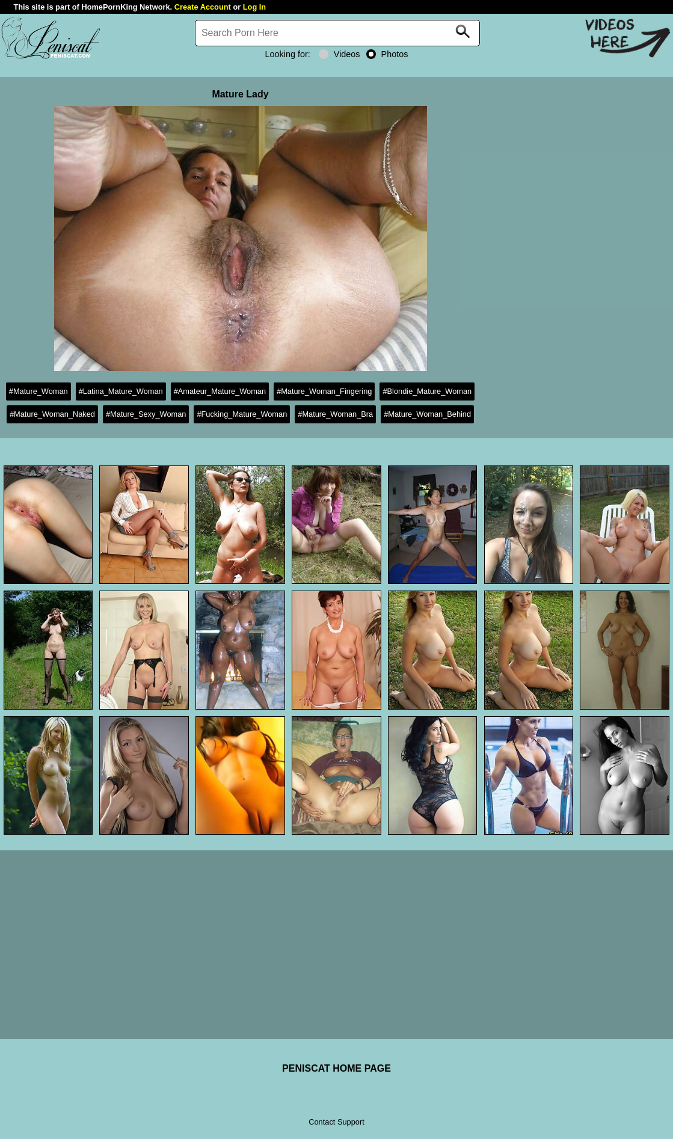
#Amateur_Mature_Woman (220, 391)
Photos (387, 54)
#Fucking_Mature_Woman (242, 414)
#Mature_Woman (38, 391)
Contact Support (336, 1121)
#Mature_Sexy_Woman (146, 414)
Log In (254, 6)
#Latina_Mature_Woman (121, 391)
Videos (339, 54)
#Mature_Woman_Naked (52, 414)
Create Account (202, 6)
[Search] (337, 33)
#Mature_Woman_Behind (427, 414)
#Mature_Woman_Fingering (324, 391)
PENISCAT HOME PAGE (336, 1068)
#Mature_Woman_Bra (335, 414)
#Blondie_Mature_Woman (427, 391)
